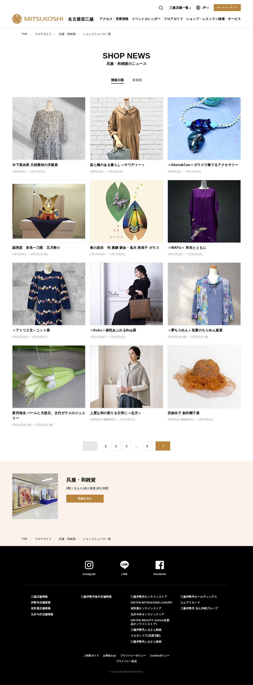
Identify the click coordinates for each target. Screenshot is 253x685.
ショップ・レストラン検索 (206, 19)
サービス (235, 19)
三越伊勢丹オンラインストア (149, 596)
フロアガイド (174, 19)
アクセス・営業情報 (115, 19)
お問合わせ (109, 655)
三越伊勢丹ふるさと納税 (146, 629)
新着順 (137, 80)
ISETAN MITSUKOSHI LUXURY (151, 602)
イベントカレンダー (147, 19)
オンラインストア (227, 7)
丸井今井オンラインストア (147, 614)
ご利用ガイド (91, 655)
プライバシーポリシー (133, 655)
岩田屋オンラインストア (146, 608)
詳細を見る (85, 498)
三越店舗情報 (39, 596)
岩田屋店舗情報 (41, 608)
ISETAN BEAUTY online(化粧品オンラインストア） (150, 622)
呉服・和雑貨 (67, 34)
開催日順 (117, 80)
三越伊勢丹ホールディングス (199, 596)
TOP (24, 34)
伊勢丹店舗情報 (41, 602)
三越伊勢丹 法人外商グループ (199, 608)
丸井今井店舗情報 (42, 614)
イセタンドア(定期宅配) (146, 635)
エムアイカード (190, 602)
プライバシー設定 (126, 661)
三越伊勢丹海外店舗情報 (96, 596)
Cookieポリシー (160, 655)
